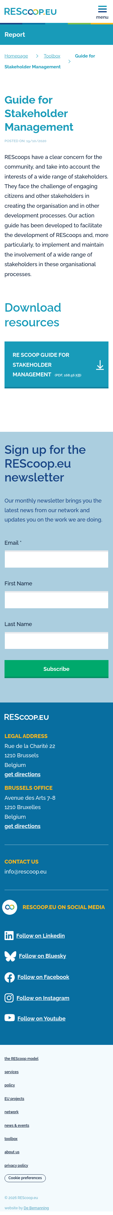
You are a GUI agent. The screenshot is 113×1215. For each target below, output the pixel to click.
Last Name (18, 624)
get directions (22, 774)
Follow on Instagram (37, 997)
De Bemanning (36, 1208)
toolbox (11, 1139)
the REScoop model (22, 1059)
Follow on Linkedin (35, 935)
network (12, 1112)
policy (10, 1085)
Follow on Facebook (37, 977)
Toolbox (52, 56)
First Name (18, 583)
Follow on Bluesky (35, 956)
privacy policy (16, 1166)
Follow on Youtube (35, 1018)
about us (12, 1152)
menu (102, 13)
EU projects (14, 1099)
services (12, 1072)
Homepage (16, 56)
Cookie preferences (25, 1178)
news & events (17, 1125)
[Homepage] (30, 11)
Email (13, 543)
